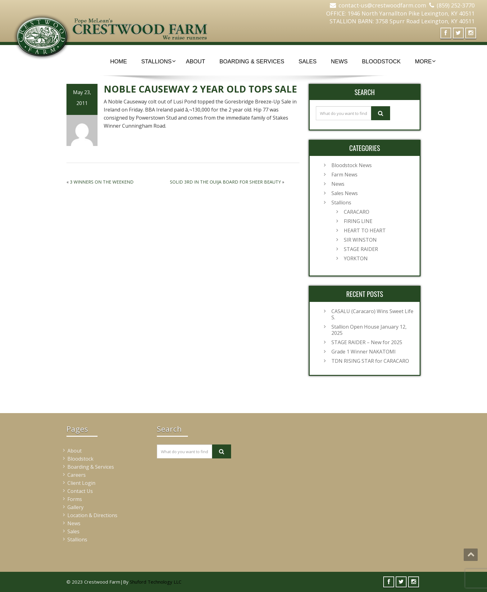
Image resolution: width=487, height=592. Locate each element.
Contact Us (80, 491)
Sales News (344, 193)
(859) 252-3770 (456, 5)
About (195, 61)
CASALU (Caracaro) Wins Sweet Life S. (372, 314)
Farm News (344, 174)
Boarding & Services (252, 61)
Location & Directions (92, 515)
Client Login (81, 483)
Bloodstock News (351, 165)
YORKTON (356, 258)
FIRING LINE (358, 221)
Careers (76, 474)
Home (118, 61)
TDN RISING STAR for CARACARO (370, 361)
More (425, 61)
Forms (74, 499)
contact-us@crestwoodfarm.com (382, 5)
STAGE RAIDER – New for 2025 (366, 342)
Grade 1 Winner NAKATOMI (363, 351)
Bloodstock (381, 61)
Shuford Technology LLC (155, 582)
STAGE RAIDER (361, 249)
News (339, 61)
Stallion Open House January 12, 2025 (369, 330)
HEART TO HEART (365, 230)
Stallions (158, 61)
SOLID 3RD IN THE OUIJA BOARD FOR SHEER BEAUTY (225, 182)
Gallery (75, 507)
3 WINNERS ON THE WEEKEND (102, 182)
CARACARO (356, 212)
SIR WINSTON (360, 240)
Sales (307, 61)
